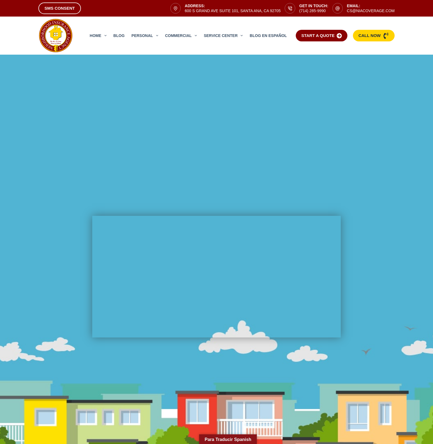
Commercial (182, 35)
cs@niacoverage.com (371, 11)
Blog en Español (268, 35)
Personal (145, 35)
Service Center (224, 35)
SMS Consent (59, 8)
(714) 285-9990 (312, 11)
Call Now (373, 36)
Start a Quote (321, 35)
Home (99, 35)
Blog (119, 35)
